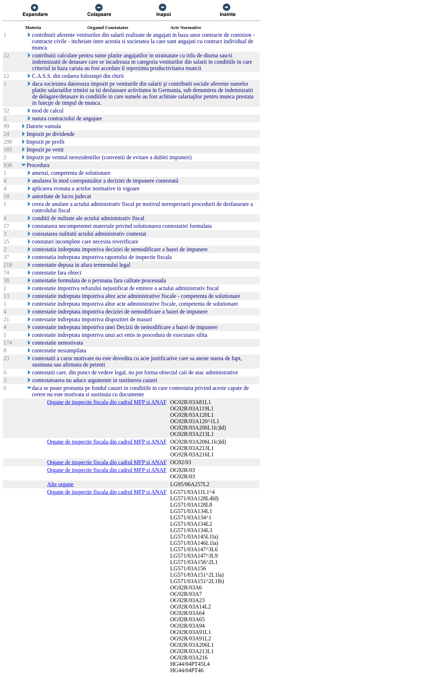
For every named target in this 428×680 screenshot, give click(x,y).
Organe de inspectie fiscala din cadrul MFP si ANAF (107, 402)
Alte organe (60, 484)
